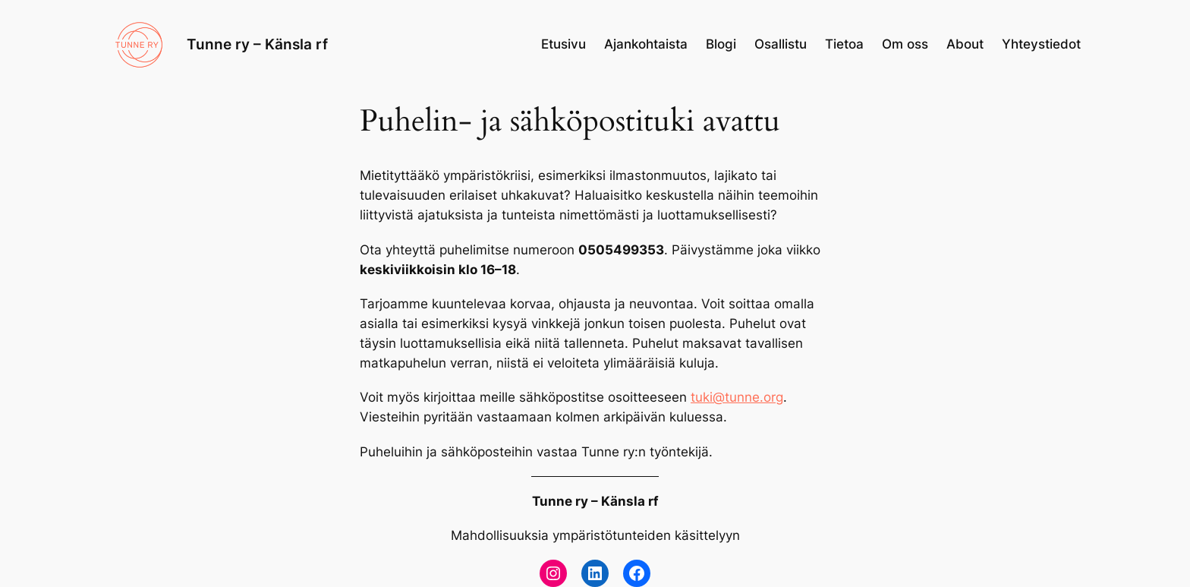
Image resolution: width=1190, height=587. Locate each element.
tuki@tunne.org (737, 397)
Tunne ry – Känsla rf (257, 44)
